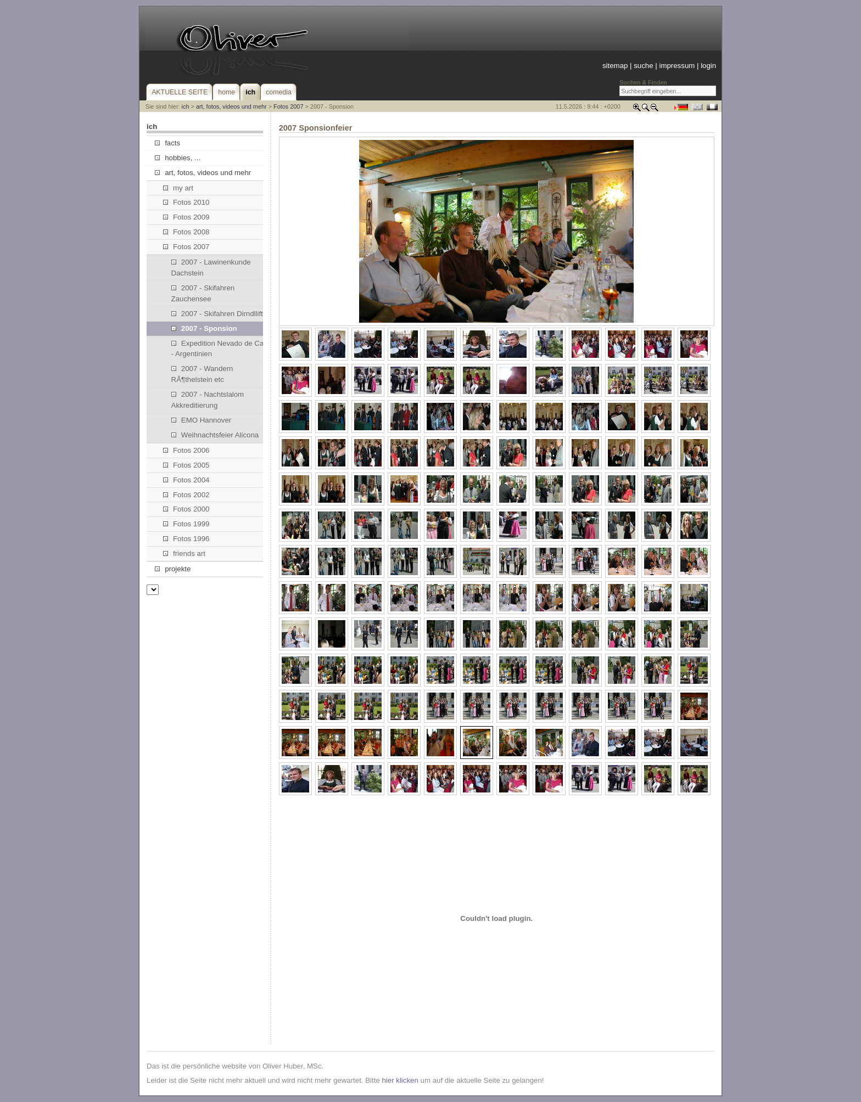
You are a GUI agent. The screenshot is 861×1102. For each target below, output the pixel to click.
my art (178, 188)
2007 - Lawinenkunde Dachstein (211, 267)
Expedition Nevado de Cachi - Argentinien (222, 348)
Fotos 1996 (186, 539)
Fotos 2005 (186, 465)
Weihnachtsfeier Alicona (215, 435)
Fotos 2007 (288, 106)
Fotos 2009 (186, 217)
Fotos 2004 (186, 480)
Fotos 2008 (186, 232)
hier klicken (400, 1080)
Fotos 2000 (186, 509)
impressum (677, 65)
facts (167, 143)
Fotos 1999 (186, 524)
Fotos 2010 (186, 202)
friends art (184, 553)
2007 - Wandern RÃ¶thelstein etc (202, 374)
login (708, 65)
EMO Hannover (201, 420)
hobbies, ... (177, 158)
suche (643, 65)
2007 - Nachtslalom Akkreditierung (207, 399)
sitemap (615, 65)
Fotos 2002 (186, 495)
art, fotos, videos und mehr (231, 106)
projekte (173, 569)
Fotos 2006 (186, 450)
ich (185, 106)
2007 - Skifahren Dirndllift (217, 314)
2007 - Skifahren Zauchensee (203, 293)
